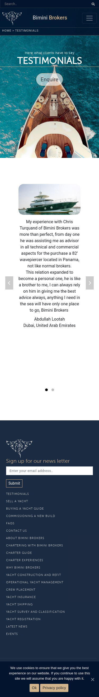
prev (9, 283)
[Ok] (92, 679)
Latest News (16, 626)
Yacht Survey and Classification (35, 612)
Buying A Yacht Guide (25, 508)
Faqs (10, 523)
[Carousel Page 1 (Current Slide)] (46, 390)
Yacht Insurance (21, 597)
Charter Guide (19, 553)
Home (6, 30)
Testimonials (17, 494)
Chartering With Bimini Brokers (34, 545)
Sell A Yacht (17, 501)
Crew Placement (20, 589)
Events (12, 634)
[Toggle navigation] (89, 18)
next (90, 283)
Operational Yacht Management (34, 582)
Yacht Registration (23, 619)
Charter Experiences (24, 560)
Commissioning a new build (30, 516)
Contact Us (16, 530)
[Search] (44, 4)
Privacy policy (54, 688)
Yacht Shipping (19, 604)
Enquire (49, 79)
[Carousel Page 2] (53, 390)
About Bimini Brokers (25, 538)
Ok (34, 688)
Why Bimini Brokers (23, 567)
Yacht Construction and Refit (33, 575)
